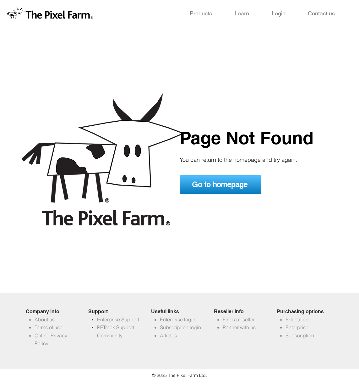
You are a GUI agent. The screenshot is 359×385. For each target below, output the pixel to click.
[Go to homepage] (220, 184)
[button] (200, 13)
